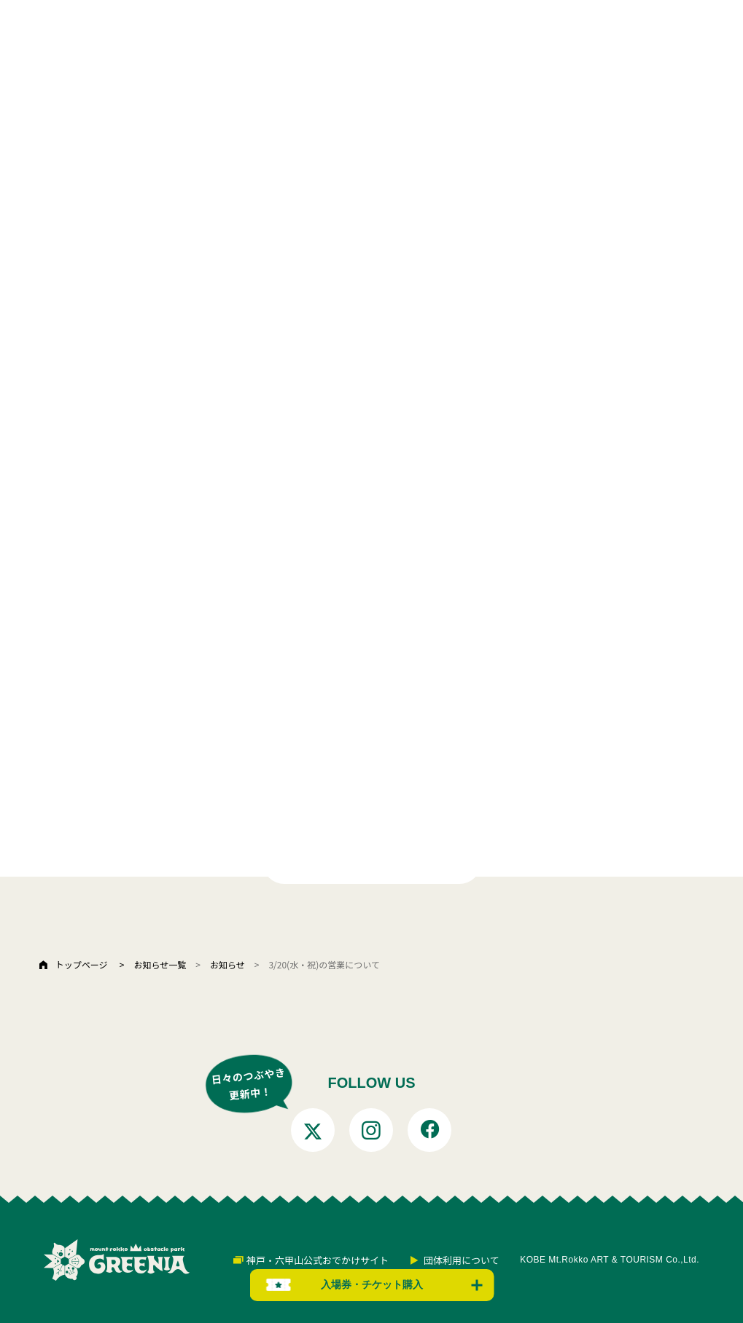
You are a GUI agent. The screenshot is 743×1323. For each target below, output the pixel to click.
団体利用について (461, 1260)
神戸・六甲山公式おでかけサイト (317, 1260)
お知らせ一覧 (160, 964)
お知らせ (227, 964)
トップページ (81, 964)
